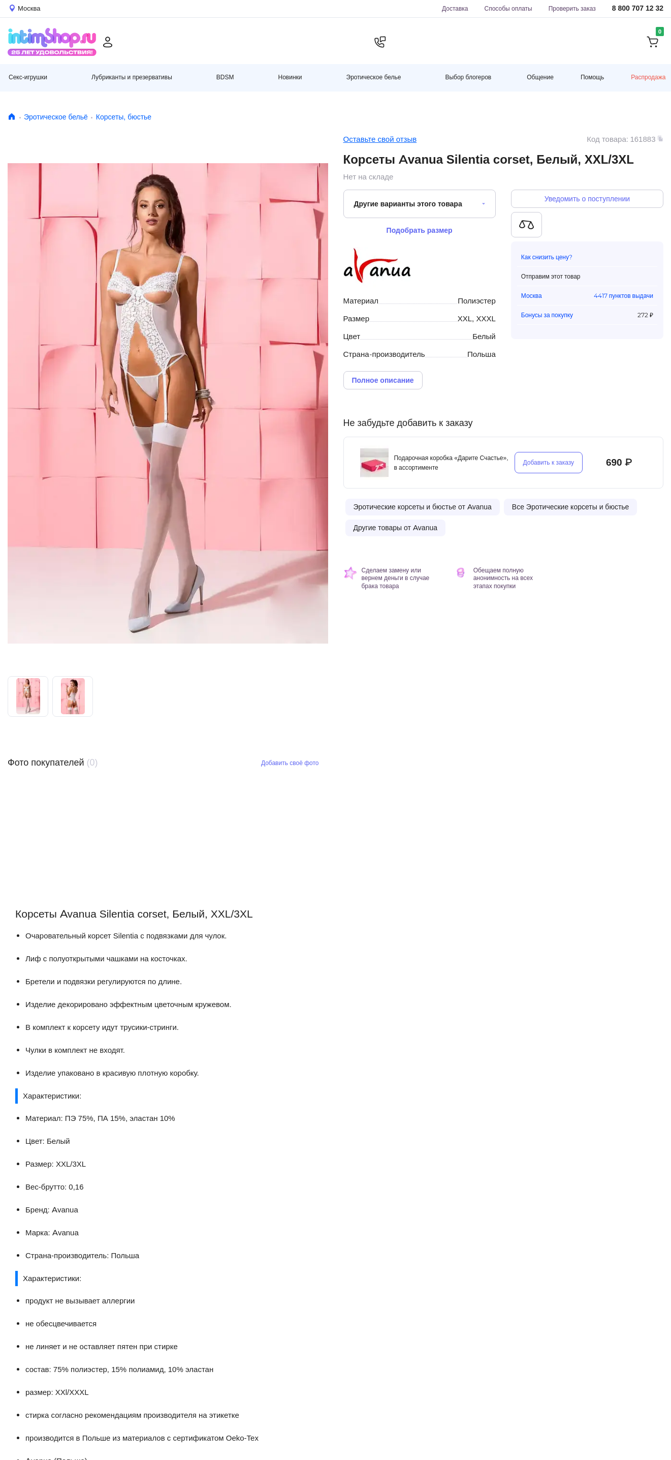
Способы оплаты (508, 8)
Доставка (455, 8)
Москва (531, 295)
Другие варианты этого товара (408, 203)
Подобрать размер (420, 230)
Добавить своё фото (290, 763)
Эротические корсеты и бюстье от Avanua (423, 506)
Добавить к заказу (548, 462)
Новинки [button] (290, 77)
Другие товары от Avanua (395, 527)
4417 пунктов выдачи (623, 295)
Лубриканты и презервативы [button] (131, 77)
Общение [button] (540, 77)
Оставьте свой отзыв (380, 139)
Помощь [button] (592, 77)
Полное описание (383, 380)
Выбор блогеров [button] (468, 77)
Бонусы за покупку (547, 315)
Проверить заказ (572, 8)
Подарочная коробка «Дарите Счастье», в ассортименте (451, 462)
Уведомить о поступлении (587, 198)
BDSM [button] (225, 77)
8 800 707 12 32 (637, 8)
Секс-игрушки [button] (28, 77)
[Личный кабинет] (108, 42)
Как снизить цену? (546, 257)
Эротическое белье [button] (373, 77)
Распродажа (648, 77)
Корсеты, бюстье (123, 116)
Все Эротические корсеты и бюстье (570, 506)
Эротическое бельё (56, 116)
